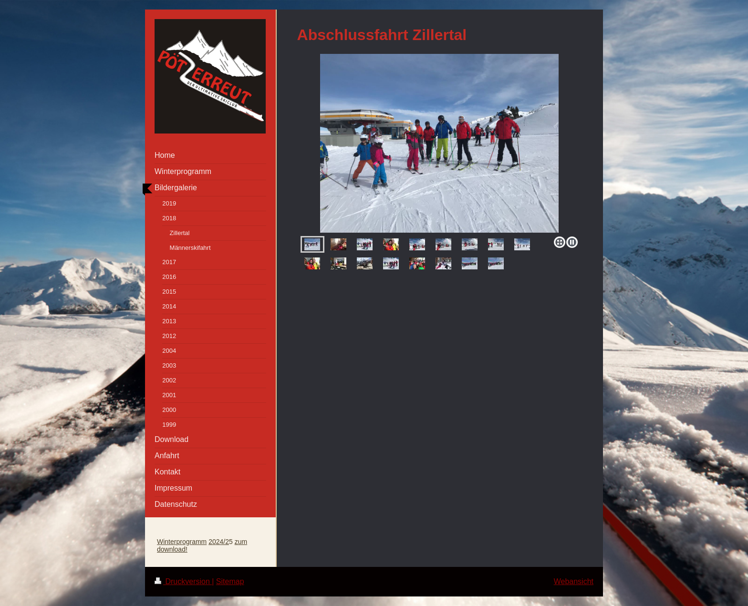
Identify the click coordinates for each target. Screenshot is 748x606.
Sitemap (230, 581)
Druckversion (183, 581)
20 (212, 541)
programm (191, 541)
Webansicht (573, 581)
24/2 (222, 541)
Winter (166, 541)
